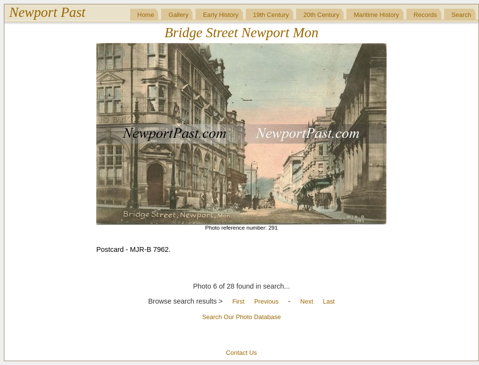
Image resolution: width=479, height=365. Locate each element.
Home (145, 14)
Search (461, 14)
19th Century (271, 14)
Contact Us (241, 352)
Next (307, 301)
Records (425, 14)
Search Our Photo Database (241, 317)
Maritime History (376, 14)
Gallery (178, 14)
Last (328, 301)
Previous (266, 301)
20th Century (321, 14)
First (238, 301)
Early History (220, 14)
